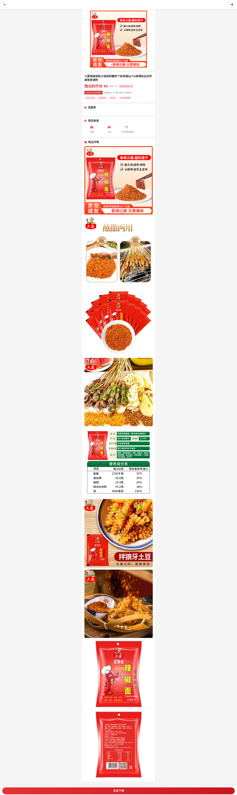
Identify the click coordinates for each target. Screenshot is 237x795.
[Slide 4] (116, 64)
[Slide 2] (113, 64)
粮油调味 (102, 98)
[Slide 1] (111, 64)
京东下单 (118, 790)
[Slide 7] (122, 64)
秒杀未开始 (90, 98)
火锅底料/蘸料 (125, 98)
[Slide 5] (118, 64)
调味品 (113, 98)
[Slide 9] (125, 64)
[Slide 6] (120, 64)
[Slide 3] (114, 64)
